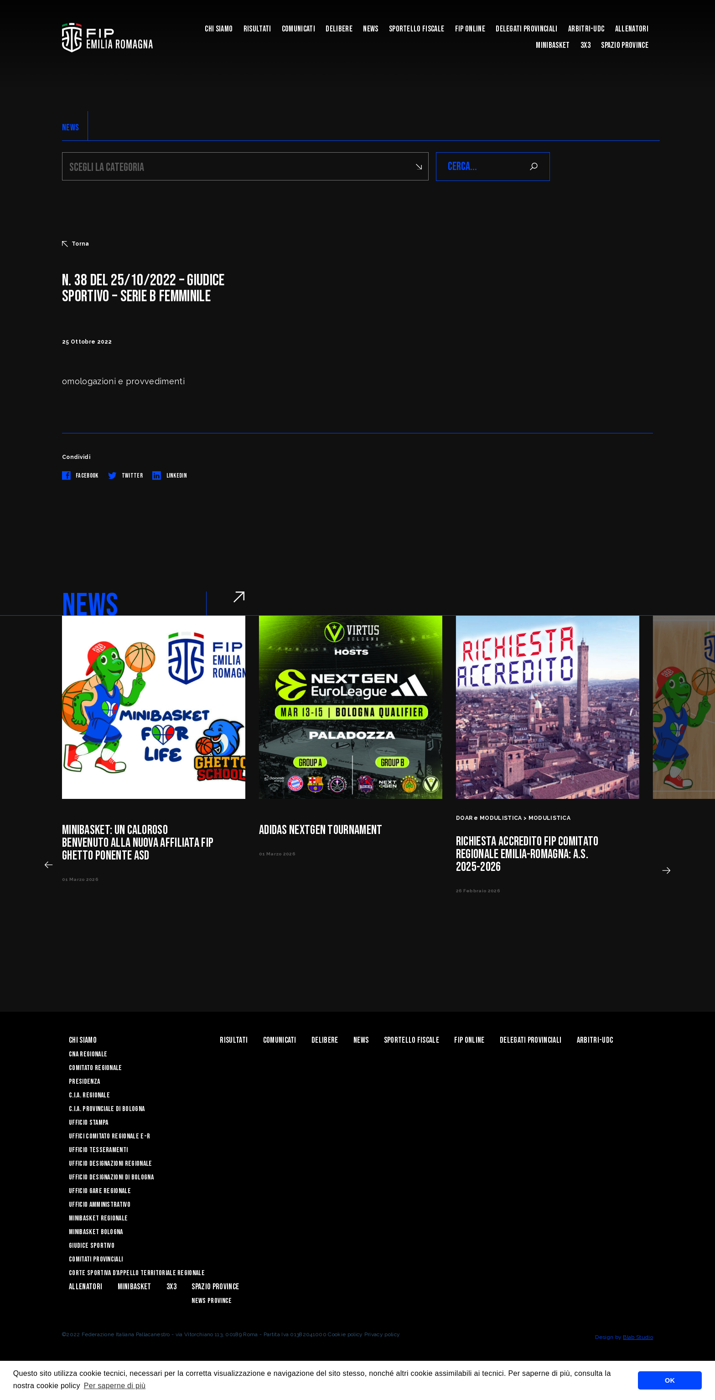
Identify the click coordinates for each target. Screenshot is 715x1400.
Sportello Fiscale (416, 29)
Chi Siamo (219, 29)
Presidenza (84, 1081)
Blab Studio (638, 1337)
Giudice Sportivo (91, 1245)
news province (212, 1301)
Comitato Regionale (95, 1068)
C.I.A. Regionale (89, 1095)
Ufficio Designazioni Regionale (110, 1163)
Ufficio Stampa (88, 1122)
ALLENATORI (631, 29)
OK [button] (670, 1380)
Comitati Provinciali (96, 1259)
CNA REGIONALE (88, 1054)
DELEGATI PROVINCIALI (526, 29)
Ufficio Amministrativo (99, 1204)
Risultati (257, 29)
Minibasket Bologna (96, 1232)
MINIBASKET (553, 45)
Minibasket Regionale (98, 1218)
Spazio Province (624, 45)
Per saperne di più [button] (115, 1386)
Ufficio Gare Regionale (100, 1191)
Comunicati (298, 29)
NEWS (70, 127)
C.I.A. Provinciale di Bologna (107, 1109)
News (370, 29)
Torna (75, 244)
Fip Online (470, 29)
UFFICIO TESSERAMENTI (98, 1150)
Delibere (339, 29)
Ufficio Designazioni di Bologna (111, 1177)
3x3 (585, 45)
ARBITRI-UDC (586, 29)
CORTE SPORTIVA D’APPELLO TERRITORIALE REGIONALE (137, 1273)
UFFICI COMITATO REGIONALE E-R (109, 1136)
